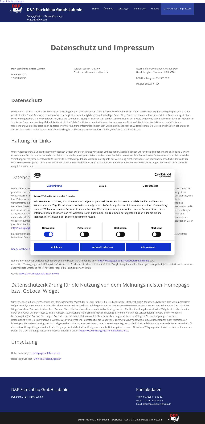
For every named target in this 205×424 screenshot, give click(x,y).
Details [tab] (102, 185)
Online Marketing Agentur (47, 358)
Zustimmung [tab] (54, 185)
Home (95, 8)
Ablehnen (56, 247)
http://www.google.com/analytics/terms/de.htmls (123, 260)
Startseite (117, 419)
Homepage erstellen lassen (46, 353)
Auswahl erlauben (102, 247)
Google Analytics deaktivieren (26, 248)
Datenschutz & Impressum (177, 8)
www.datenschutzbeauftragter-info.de (39, 273)
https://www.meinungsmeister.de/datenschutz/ (103, 330)
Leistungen (123, 8)
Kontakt (155, 8)
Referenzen (140, 8)
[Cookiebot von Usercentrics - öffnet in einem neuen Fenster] (157, 175)
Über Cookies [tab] (150, 185)
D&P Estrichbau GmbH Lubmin (54, 9)
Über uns (108, 8)
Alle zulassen (148, 247)
